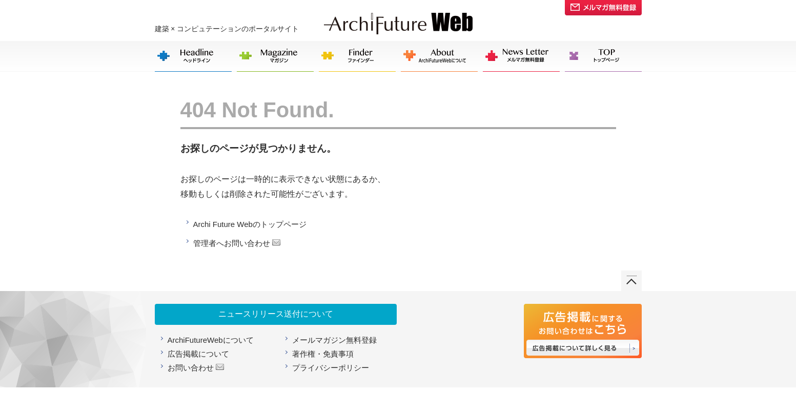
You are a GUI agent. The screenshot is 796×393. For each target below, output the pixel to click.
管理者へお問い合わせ (231, 243)
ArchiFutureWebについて (211, 340)
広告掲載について (198, 353)
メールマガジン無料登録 (334, 340)
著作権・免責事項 (323, 353)
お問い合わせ (191, 367)
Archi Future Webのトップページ (250, 224)
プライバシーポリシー (330, 367)
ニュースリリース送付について (275, 313)
